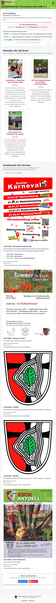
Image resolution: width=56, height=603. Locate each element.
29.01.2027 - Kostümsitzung (15, 254)
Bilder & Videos (37, 42)
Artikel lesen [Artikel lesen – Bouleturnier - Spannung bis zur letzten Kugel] (17, 106)
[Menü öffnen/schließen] (53, 3)
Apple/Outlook (26, 265)
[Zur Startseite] (26, 3)
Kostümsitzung (33, 27)
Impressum (24, 600)
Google (20, 265)
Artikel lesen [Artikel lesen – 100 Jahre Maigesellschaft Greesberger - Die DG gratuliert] (40, 102)
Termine (26, 42)
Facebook (22, 581)
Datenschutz (31, 600)
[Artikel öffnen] (15, 83)
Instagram (33, 581)
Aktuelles (22, 42)
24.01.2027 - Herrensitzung (15, 256)
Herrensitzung (20, 27)
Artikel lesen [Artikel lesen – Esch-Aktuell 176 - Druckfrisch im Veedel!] (15, 156)
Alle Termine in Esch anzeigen (13, 172)
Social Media (30, 42)
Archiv (50, 53)
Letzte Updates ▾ (50, 44)
